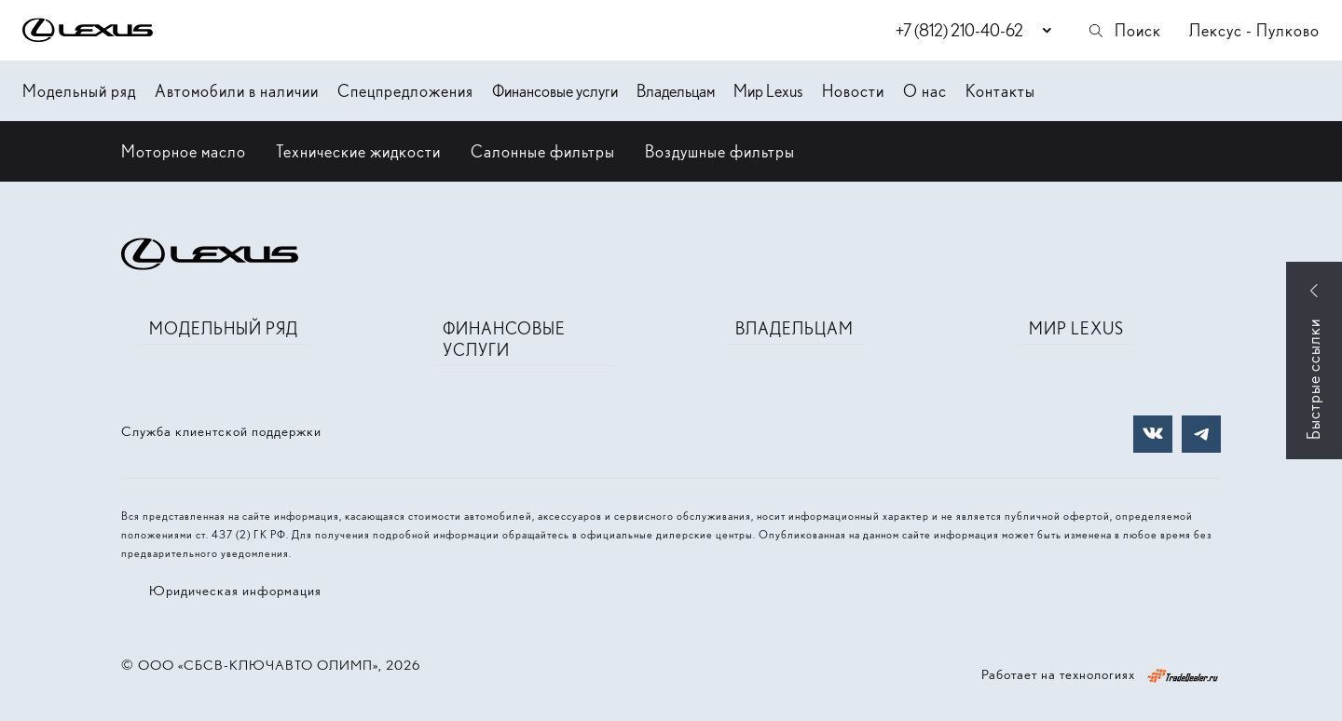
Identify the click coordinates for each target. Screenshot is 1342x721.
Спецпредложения (405, 91)
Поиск (1124, 30)
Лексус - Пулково (1254, 30)
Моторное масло (183, 151)
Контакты (1000, 91)
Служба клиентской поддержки (221, 431)
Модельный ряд (79, 91)
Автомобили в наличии (237, 91)
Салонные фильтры (543, 151)
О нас (925, 91)
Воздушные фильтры (720, 151)
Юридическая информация (235, 590)
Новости (853, 91)
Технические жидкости (358, 151)
